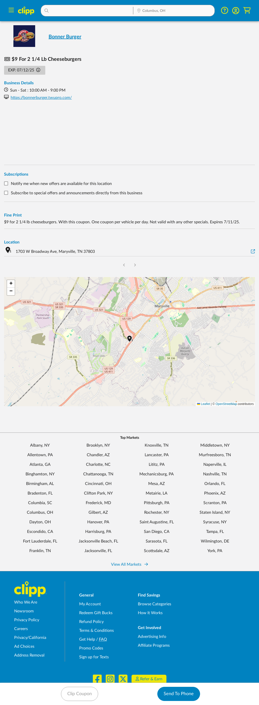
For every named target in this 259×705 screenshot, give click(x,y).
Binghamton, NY (40, 474)
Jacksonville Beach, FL (98, 541)
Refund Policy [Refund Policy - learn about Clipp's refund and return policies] (91, 622)
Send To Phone (179, 694)
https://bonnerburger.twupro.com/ (41, 98)
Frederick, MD (98, 503)
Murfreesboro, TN (215, 455)
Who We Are (25, 602)
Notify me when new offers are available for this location (61, 184)
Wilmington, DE (215, 541)
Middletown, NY (215, 445)
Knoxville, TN (156, 445)
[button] (87, 10)
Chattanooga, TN (98, 474)
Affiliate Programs (154, 645)
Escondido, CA (40, 532)
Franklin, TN (40, 551)
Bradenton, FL (40, 493)
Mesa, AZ (156, 484)
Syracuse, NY (215, 522)
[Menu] (11, 10)
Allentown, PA (40, 455)
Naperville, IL (214, 465)
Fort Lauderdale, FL (40, 541)
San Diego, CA (156, 532)
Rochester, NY (156, 512)
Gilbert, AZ (98, 512)
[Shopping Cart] (247, 10)
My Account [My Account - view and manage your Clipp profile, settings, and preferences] (90, 604)
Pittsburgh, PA (156, 503)
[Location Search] (173, 11)
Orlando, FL (214, 484)
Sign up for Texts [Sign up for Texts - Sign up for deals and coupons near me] (94, 657)
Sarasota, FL (156, 541)
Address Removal (29, 655)
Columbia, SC (40, 503)
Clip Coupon (79, 694)
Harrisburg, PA (98, 532)
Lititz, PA (157, 465)
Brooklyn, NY (98, 445)
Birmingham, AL (40, 484)
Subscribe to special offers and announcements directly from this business (76, 193)
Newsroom (24, 611)
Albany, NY (40, 445)
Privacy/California (30, 638)
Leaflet (203, 404)
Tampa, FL (215, 532)
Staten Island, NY (215, 512)
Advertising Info (152, 637)
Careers (21, 629)
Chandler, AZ (98, 455)
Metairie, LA (156, 493)
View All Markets (129, 564)
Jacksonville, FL (98, 551)
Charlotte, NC (98, 465)
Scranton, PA (215, 503)
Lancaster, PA (157, 455)
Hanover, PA (98, 522)
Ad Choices (24, 646)
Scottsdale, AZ (156, 551)
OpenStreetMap (226, 404)
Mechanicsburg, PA (156, 474)
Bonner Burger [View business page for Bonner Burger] (65, 36)
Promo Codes (91, 648)
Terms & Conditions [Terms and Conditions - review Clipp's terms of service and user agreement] (96, 631)
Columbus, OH (40, 512)
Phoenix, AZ (215, 493)
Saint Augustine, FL (157, 522)
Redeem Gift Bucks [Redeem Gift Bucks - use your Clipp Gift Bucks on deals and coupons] (96, 613)
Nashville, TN (215, 474)
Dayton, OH (40, 522)
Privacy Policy (26, 620)
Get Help (87, 639)
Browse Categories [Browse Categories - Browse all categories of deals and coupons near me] (154, 604)
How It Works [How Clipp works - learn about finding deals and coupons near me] (150, 613)
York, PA (214, 551)
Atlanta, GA (40, 465)
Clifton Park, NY (98, 493)
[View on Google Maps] (253, 251)
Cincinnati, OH (98, 484)
